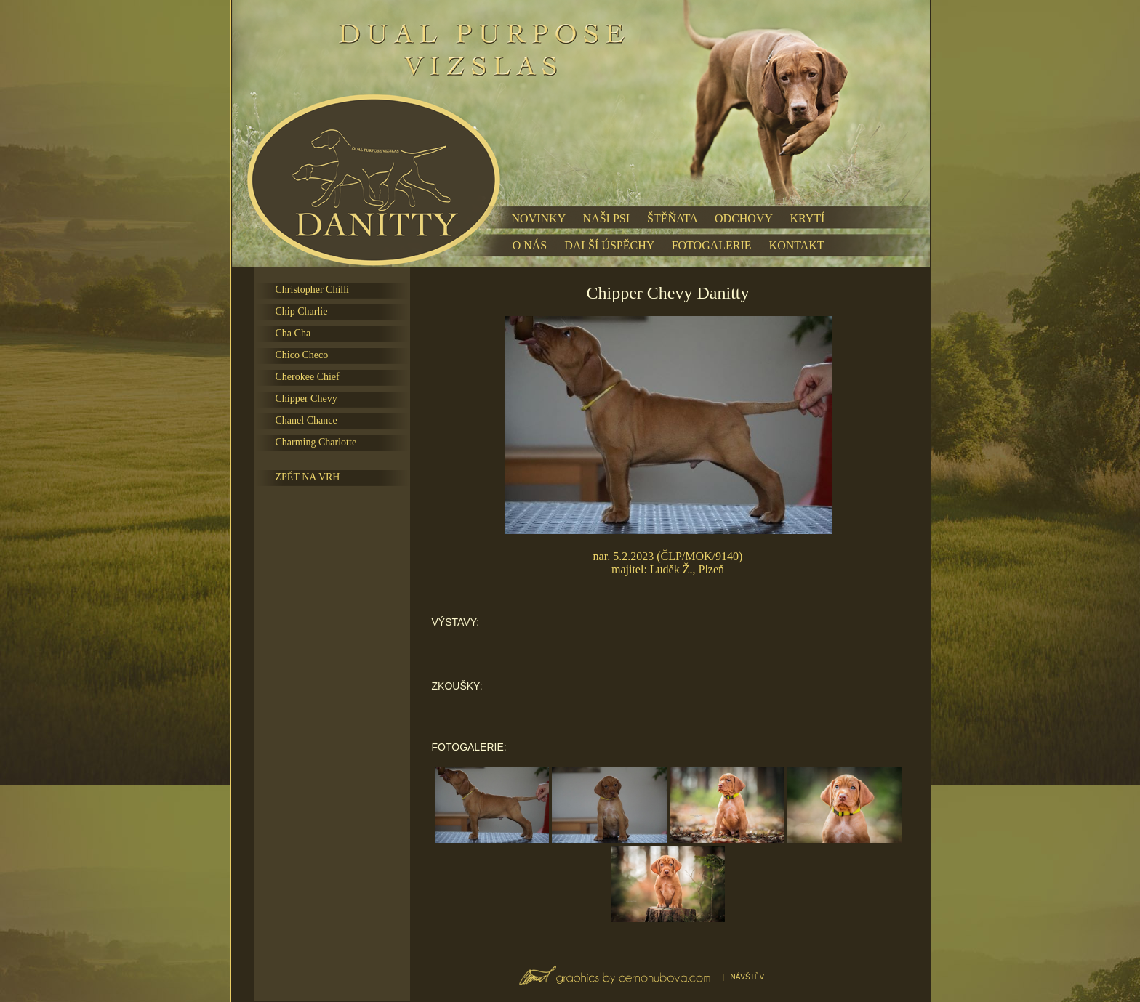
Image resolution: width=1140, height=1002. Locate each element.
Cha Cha (293, 333)
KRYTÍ (807, 218)
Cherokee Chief (308, 376)
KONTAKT (796, 245)
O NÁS (530, 245)
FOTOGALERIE (712, 245)
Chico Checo (302, 355)
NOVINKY (539, 218)
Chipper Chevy (306, 398)
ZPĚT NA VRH (308, 477)
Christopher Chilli (313, 289)
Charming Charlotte (316, 442)
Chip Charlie (302, 311)
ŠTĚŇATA (672, 218)
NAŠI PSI (606, 218)
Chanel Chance (306, 420)
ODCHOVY (743, 218)
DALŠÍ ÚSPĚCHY (609, 245)
